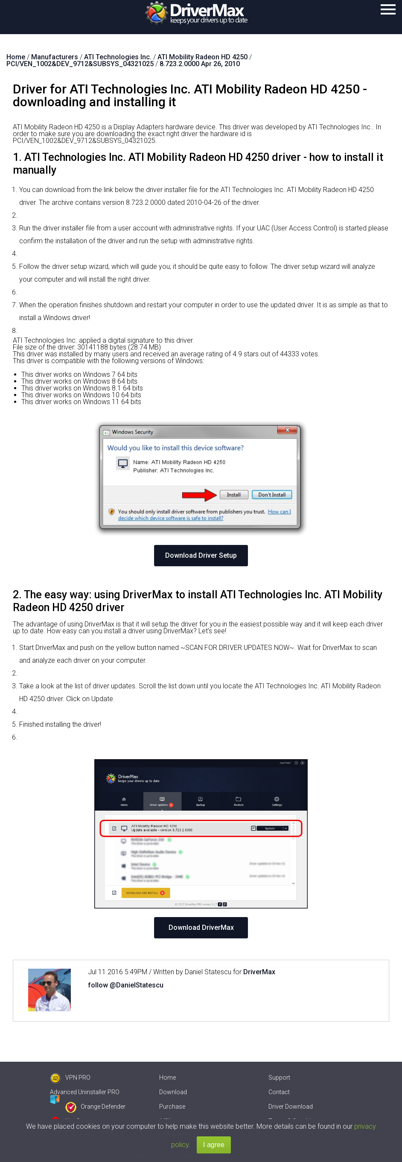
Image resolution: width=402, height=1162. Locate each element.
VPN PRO (70, 1077)
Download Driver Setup (201, 555)
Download (173, 1092)
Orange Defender (95, 1107)
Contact (279, 1092)
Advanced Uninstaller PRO (84, 1092)
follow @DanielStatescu (125, 985)
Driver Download (290, 1107)
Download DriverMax (201, 927)
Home (167, 1077)
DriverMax (259, 972)
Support (279, 1077)
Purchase (172, 1107)
